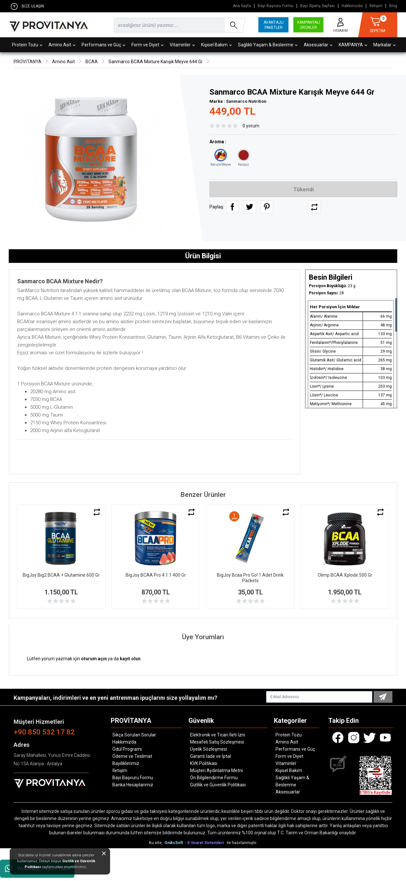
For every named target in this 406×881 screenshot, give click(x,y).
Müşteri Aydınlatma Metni (216, 770)
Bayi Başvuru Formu (275, 6)
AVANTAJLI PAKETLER (274, 25)
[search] (178, 25)
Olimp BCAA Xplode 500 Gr (345, 575)
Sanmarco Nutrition (246, 101)
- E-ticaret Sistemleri (205, 842)
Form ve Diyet (147, 44)
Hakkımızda (352, 6)
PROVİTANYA (27, 61)
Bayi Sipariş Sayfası (317, 6)
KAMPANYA (353, 44)
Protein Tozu (27, 44)
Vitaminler (182, 44)
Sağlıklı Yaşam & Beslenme (268, 44)
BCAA (91, 61)
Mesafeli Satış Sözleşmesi (217, 742)
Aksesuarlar (318, 44)
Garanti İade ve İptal (210, 756)
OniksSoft (174, 842)
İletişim (375, 6)
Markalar (384, 44)
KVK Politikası (203, 763)
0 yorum (250, 125)
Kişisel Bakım (216, 44)
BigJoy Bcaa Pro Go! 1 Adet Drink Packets (250, 577)
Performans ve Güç (103, 44)
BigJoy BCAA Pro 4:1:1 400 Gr (156, 575)
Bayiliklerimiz (125, 763)
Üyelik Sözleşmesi (208, 749)
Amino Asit (62, 44)
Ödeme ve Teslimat (132, 756)
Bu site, (156, 842)
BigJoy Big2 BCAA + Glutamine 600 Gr (61, 575)
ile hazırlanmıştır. (242, 842)
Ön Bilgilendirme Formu (214, 777)
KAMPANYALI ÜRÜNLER (308, 25)
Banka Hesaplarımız (132, 784)
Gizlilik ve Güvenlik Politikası (218, 784)
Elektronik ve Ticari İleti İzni (217, 734)
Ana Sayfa (242, 6)
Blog (393, 6)
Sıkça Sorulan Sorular (134, 734)
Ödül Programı (127, 749)
